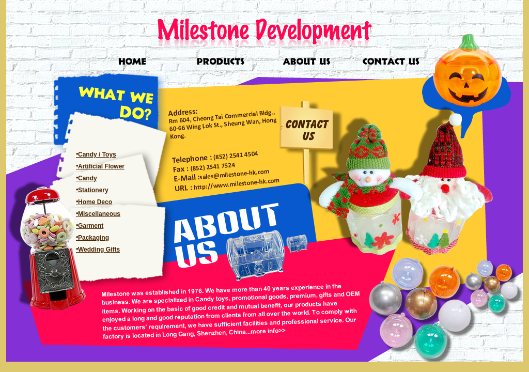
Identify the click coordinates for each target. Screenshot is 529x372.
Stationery (93, 190)
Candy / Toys (97, 154)
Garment (90, 225)
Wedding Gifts (99, 249)
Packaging (93, 237)
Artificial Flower (101, 166)
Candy (87, 178)
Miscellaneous (99, 214)
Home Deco (95, 202)
